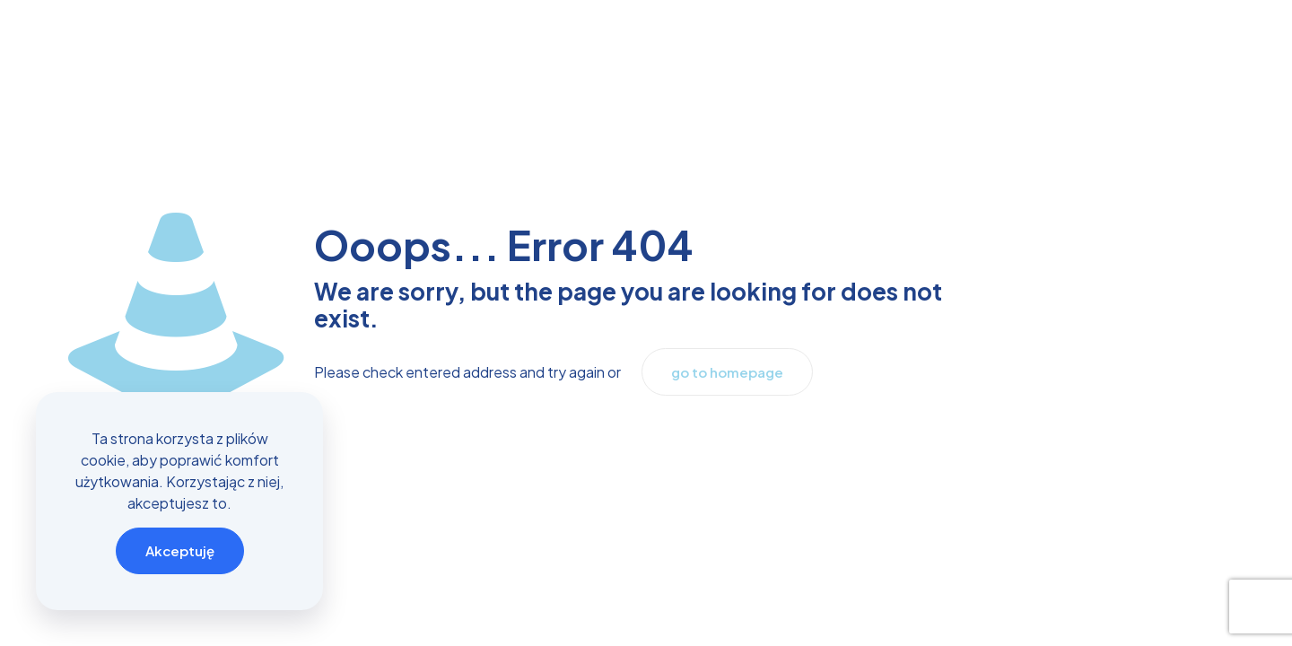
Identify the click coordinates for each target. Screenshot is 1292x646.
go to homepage (727, 371)
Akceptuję (179, 550)
